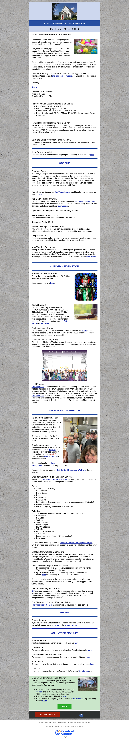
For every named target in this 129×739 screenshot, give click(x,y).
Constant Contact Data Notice (74, 726)
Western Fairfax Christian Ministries (76, 543)
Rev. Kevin (91, 256)
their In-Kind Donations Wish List (71, 470)
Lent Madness (38, 387)
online (39, 692)
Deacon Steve (50, 456)
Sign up (52, 450)
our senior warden (64, 76)
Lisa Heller (44, 323)
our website (63, 206)
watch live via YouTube (84, 201)
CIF (33, 591)
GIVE (64, 707)
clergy (56, 625)
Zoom (84, 331)
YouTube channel (62, 192)
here (92, 155)
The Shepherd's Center (42, 605)
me (53, 76)
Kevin (34, 87)
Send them (84, 671)
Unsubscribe (50, 726)
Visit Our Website (47, 715)
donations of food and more (55, 479)
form (65, 696)
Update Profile (59, 726)
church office (71, 625)
